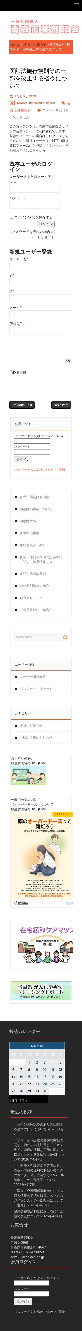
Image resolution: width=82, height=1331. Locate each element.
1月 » (23, 1101)
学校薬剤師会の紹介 (34, 586)
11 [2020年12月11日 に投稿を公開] (53, 1070)
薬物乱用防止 (29, 521)
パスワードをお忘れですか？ (35, 470)
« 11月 (13, 1101)
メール (15, 307)
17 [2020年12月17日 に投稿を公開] (44, 1077)
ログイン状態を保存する (33, 217)
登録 (62, 470)
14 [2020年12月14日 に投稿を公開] (21, 1077)
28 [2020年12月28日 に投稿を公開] (21, 1091)
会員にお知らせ (35, 44)
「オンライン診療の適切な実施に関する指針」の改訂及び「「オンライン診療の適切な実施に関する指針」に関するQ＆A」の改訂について (39, 1150)
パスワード (18, 198)
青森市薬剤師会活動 (34, 497)
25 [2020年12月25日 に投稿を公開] (53, 1084)
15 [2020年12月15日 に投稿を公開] (29, 1077)
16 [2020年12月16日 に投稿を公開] (36, 1077)
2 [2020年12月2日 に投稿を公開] (37, 1062)
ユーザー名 (19, 258)
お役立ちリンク (31, 598)
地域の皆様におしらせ (36, 737)
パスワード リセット (36, 689)
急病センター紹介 (33, 545)
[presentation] (42, 347)
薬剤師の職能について (36, 509)
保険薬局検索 (29, 533)
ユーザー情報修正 (33, 677)
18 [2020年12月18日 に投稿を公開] (52, 1077)
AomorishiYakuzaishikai (36, 103)
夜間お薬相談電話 (33, 574)
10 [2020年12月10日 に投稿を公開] (45, 1070)
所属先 (15, 323)
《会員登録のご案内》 (36, 610)
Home (14, 44)
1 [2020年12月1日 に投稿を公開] (29, 1062)
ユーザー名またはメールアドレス (38, 436)
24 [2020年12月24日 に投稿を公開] (45, 1084)
